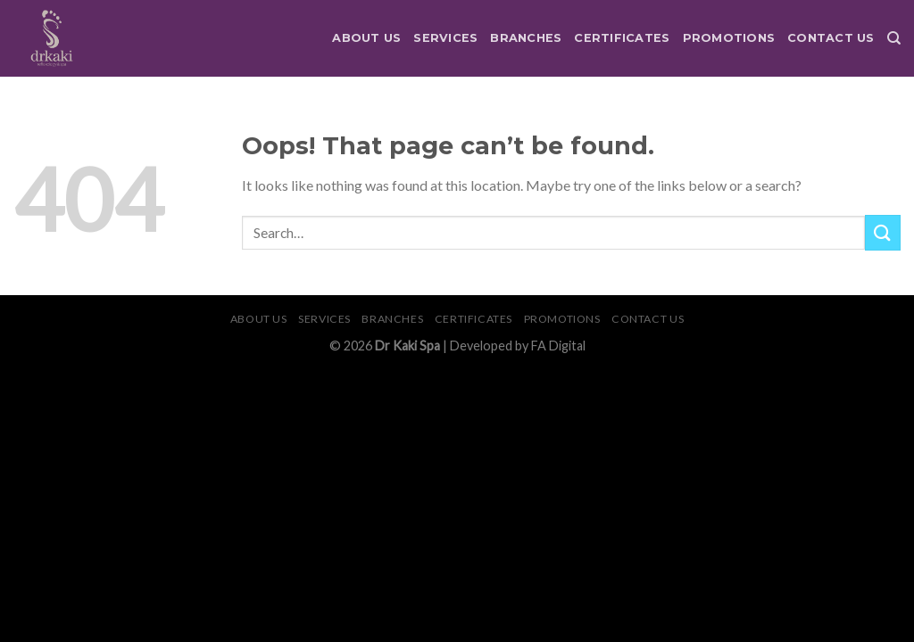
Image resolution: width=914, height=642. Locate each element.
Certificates (621, 38)
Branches (525, 38)
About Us (366, 38)
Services (445, 38)
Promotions (729, 38)
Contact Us (831, 38)
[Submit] (883, 232)
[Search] (894, 38)
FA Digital (558, 345)
